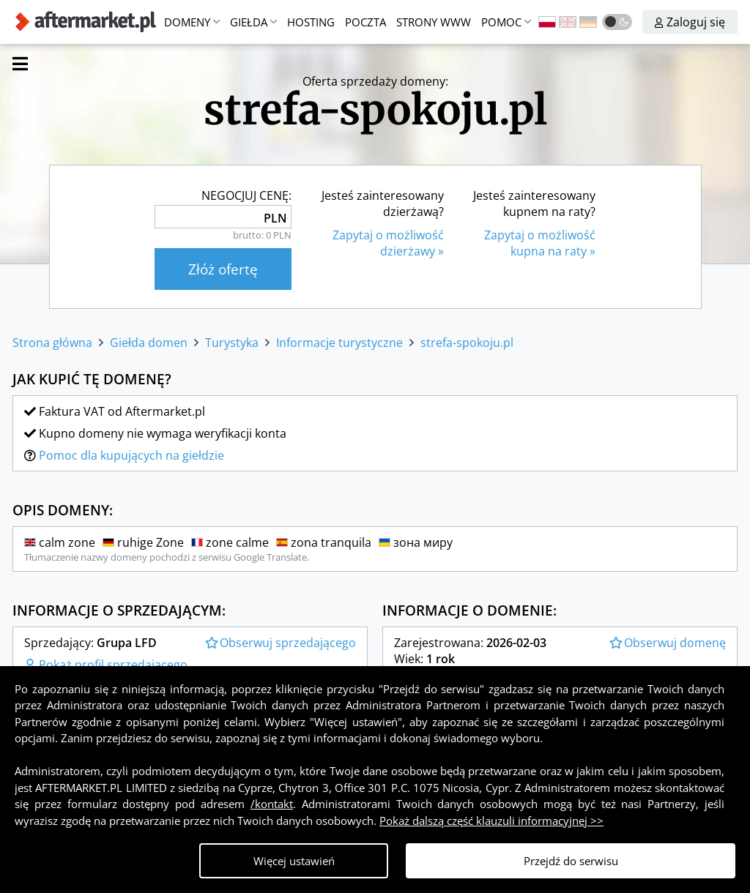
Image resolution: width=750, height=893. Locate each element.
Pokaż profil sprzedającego (106, 665)
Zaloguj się (690, 22)
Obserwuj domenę (667, 643)
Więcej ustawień (294, 860)
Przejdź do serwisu (571, 860)
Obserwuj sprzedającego (280, 643)
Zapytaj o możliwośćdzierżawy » (388, 243)
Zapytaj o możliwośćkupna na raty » (539, 243)
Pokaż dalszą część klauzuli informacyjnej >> (491, 820)
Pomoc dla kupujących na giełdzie (131, 455)
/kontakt (271, 803)
